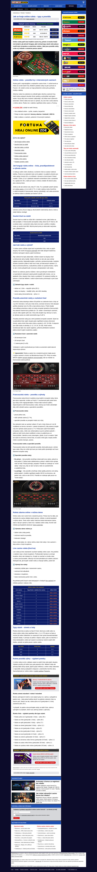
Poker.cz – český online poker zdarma (46, 837)
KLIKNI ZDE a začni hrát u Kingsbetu (45, 762)
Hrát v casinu (53, 592)
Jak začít (14, 9)
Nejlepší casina (41, 9)
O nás (12, 869)
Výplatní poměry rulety (21, 162)
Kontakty (17, 869)
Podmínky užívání (33, 869)
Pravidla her (20, 9)
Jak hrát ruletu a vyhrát (22, 147)
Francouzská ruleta (20, 153)
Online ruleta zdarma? (21, 156)
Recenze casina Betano (69, 108)
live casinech (50, 581)
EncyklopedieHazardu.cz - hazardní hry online (47, 828)
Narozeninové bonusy (69, 131)
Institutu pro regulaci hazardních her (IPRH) (42, 854)
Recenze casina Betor (69, 104)
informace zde (38, 861)
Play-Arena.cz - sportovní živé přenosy (46, 844)
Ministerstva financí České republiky (67, 853)
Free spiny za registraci (69, 138)
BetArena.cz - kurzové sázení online (22, 828)
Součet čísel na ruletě (21, 144)
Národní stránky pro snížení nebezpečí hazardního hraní (67, 866)
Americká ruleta (19, 150)
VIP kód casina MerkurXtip (69, 155)
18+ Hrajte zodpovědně (61, 869)
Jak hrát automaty (68, 166)
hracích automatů (31, 251)
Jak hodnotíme (49, 9)
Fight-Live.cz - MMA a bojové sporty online (24, 830)
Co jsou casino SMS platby (70, 150)
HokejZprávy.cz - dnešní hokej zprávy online (24, 835)
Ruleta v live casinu (21, 159)
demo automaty (38, 525)
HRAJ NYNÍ (54, 29)
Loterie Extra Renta (68, 185)
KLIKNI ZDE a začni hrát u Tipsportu (45, 688)
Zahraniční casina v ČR (69, 162)
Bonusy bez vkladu (68, 127)
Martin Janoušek (30, 19)
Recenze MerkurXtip (68, 106)
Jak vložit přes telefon (68, 159)
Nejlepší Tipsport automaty (70, 115)
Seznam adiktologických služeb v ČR (40, 866)
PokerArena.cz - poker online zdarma (45, 835)
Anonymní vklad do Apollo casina (71, 171)
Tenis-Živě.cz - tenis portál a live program (23, 837)
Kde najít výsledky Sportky (69, 180)
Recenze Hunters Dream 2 (70, 120)
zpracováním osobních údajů (28, 815)
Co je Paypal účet (68, 164)
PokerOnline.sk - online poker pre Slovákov (47, 848)
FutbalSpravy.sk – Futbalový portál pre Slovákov (25, 848)
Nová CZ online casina (69, 101)
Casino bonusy (33, 9)
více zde (38, 769)
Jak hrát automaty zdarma (69, 173)
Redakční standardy (24, 869)
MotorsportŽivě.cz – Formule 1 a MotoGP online (25, 840)
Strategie (26, 9)
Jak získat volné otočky (69, 145)
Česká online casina (68, 99)
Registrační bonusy (68, 129)
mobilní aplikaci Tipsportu (42, 671)
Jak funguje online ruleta (22, 142)
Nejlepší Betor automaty (69, 118)
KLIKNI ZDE (18, 107)
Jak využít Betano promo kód (70, 152)
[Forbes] (79, 49)
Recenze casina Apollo (69, 111)
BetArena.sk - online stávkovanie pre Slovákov (24, 842)
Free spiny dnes (67, 141)
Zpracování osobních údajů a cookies (47, 869)
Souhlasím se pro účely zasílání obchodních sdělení (33, 815)
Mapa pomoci (52, 866)
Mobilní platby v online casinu (70, 169)
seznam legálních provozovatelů (32, 357)
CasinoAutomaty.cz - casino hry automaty (46, 833)
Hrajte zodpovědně (16, 767)
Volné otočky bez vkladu (69, 143)
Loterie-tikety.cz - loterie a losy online (45, 830)
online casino (19, 189)
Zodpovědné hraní (67, 854)
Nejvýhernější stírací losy (69, 183)
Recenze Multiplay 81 (68, 122)
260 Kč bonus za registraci (69, 136)
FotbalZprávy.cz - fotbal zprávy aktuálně (23, 833)
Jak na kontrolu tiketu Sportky (70, 178)
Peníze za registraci (68, 134)
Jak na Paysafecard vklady (70, 157)
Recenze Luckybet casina (69, 113)
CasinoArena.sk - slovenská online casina (46, 846)
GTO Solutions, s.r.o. (72, 869)
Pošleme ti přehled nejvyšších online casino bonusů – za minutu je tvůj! (35, 809)
